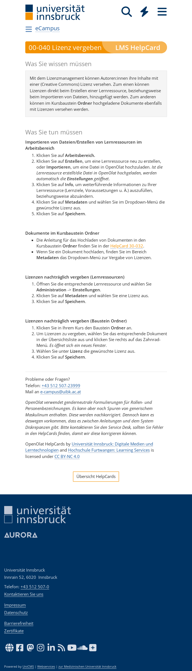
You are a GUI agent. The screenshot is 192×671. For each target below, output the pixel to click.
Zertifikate (14, 631)
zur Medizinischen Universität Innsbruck (87, 667)
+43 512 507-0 (35, 586)
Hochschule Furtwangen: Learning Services (109, 450)
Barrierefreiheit (18, 623)
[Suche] (127, 11)
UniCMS (28, 667)
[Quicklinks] (144, 11)
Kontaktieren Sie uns (23, 594)
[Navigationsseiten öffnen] (29, 29)
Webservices (46, 667)
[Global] (144, 12)
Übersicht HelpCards (96, 476)
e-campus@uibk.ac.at (60, 391)
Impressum (15, 605)
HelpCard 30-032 (126, 246)
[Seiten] (162, 11)
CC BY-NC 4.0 (67, 456)
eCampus (47, 28)
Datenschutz (16, 612)
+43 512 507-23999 (61, 385)
